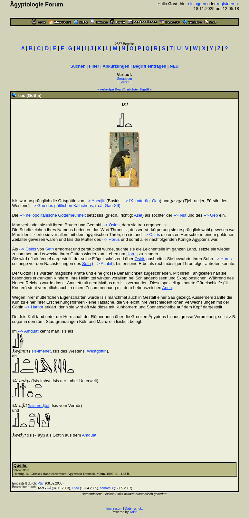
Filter (94, 66)
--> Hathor (33, 307)
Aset (138, 215)
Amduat (89, 435)
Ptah (41, 483)
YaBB (133, 512)
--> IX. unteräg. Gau (141, 200)
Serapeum (124, 78)
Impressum (114, 508)
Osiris (140, 258)
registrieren (227, 3)
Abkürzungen (115, 66)
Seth (49, 249)
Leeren (124, 82)
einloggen (197, 3)
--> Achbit (102, 263)
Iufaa (75, 488)
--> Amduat (28, 331)
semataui (106, 488)
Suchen (78, 66)
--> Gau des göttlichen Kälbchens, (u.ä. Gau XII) (75, 205)
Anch (167, 287)
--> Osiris (111, 224)
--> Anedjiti (95, 200)
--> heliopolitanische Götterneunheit (53, 215)
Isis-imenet (40, 351)
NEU (174, 66)
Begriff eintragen (149, 66)
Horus (132, 253)
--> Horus (111, 239)
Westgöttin (97, 351)
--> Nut (179, 215)
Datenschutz (134, 508)
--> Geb (211, 215)
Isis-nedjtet (39, 405)
